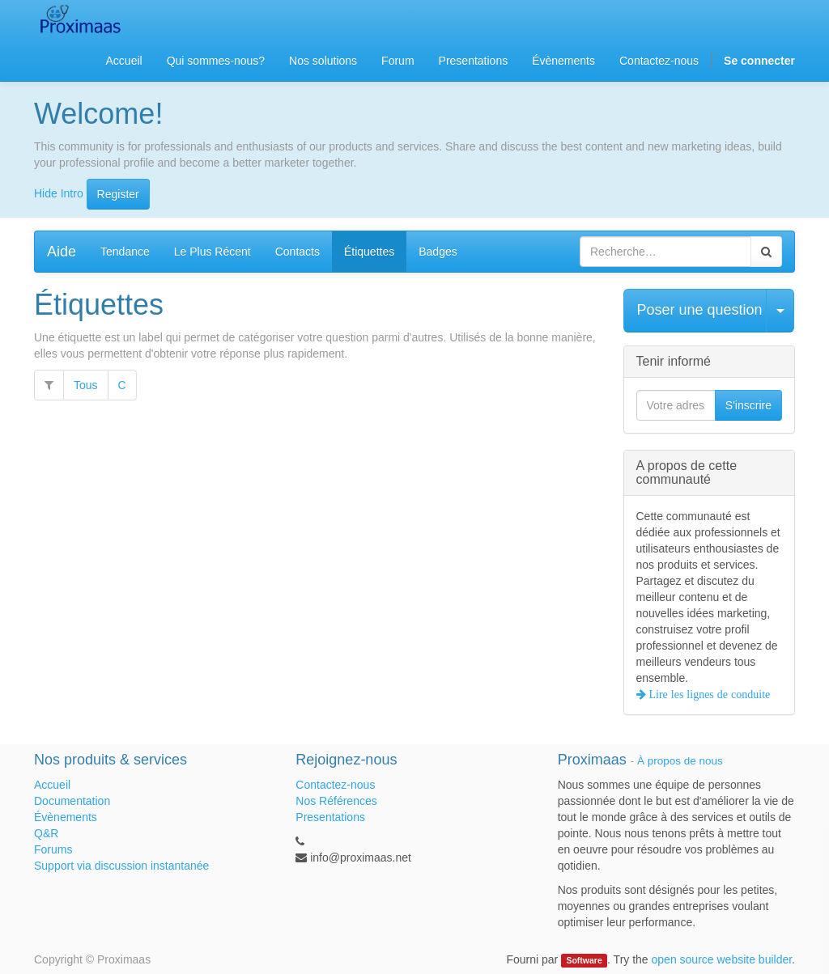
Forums (53, 849)
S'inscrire (748, 405)
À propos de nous (680, 761)
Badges (438, 251)
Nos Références (335, 800)
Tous (86, 385)
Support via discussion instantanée (121, 865)
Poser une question (700, 310)
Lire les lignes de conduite (708, 694)
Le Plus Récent (212, 251)
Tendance (125, 251)
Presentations (330, 817)
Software (584, 960)
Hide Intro (58, 192)
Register (118, 194)
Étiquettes (369, 251)
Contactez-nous (335, 784)
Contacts (297, 251)
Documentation (72, 800)
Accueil (52, 784)
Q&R (46, 833)
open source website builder (722, 959)
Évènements (65, 817)
